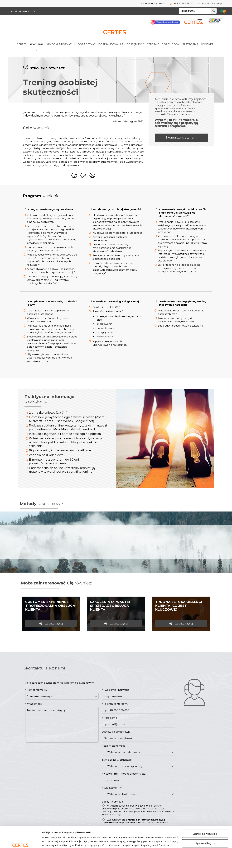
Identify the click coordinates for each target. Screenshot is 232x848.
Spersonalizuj (205, 827)
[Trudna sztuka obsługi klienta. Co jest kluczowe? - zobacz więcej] (181, 623)
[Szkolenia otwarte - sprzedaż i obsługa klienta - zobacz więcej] (116, 623)
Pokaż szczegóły (52, 841)
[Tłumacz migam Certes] (223, 11)
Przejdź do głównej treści (21, 11)
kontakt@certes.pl (212, 3)
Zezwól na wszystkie (205, 817)
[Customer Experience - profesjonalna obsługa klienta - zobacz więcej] (51, 623)
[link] (26, 37)
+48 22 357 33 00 (183, 3)
